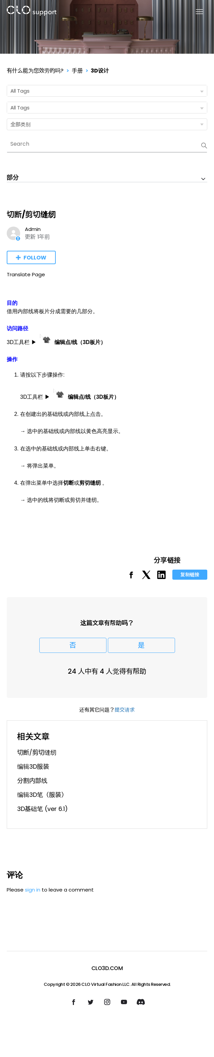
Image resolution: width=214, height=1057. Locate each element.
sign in (32, 889)
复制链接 (189, 574)
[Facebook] (131, 577)
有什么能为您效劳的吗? (35, 71)
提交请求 (125, 709)
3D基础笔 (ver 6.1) (42, 809)
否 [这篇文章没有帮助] (73, 645)
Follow (35, 257)
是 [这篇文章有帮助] (141, 645)
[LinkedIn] (161, 577)
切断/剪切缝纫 (36, 752)
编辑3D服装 (33, 766)
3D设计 (100, 71)
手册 (77, 71)
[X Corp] (146, 577)
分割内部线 (32, 780)
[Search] (107, 144)
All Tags (108, 91)
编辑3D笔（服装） (42, 794)
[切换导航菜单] (195, 12)
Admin (33, 229)
